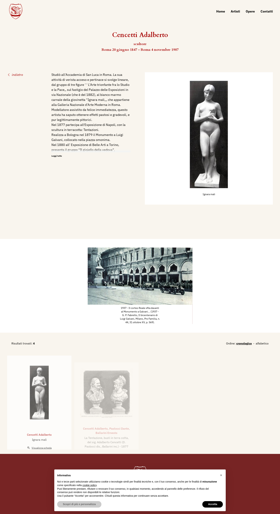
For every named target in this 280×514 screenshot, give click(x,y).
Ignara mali (209, 194)
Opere (250, 11)
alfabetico (262, 343)
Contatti (267, 11)
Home (220, 11)
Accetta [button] (212, 504)
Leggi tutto (56, 156)
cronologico (244, 343)
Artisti (235, 11)
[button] (221, 475)
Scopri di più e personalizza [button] (79, 504)
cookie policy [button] (89, 485)
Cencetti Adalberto (39, 442)
